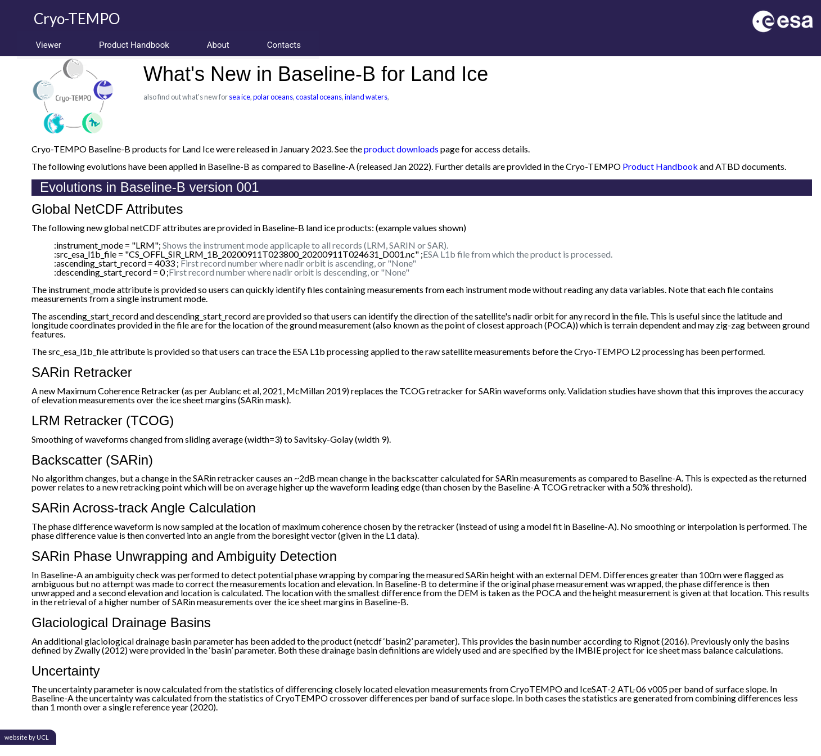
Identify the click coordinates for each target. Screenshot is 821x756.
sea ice (239, 96)
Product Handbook (136, 45)
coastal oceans (319, 96)
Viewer (49, 45)
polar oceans (273, 96)
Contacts (289, 45)
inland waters (366, 96)
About (222, 45)
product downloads (401, 148)
